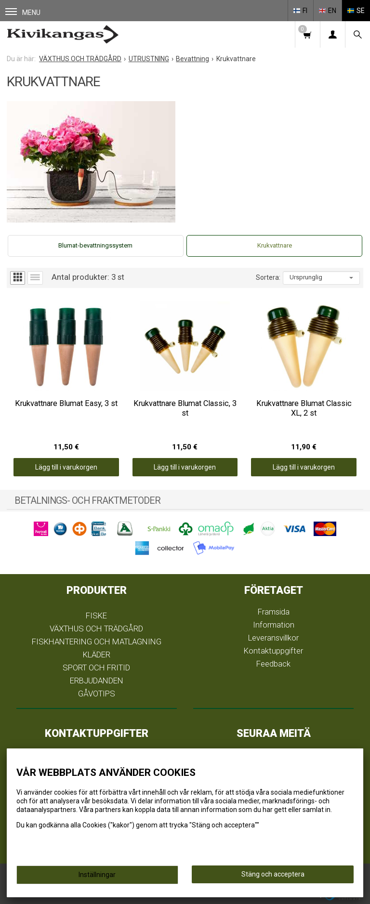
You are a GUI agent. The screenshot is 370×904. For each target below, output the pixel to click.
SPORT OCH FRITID (96, 667)
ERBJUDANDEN (96, 680)
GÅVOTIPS (96, 693)
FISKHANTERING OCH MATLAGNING (96, 641)
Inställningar (97, 874)
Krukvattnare (274, 245)
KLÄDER (96, 654)
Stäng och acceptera (272, 874)
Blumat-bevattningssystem (95, 245)
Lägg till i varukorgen (66, 467)
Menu (22, 12)
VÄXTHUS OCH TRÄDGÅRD (96, 628)
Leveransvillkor (273, 637)
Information (273, 624)
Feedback (273, 663)
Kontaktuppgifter (273, 650)
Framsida (274, 611)
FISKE (96, 615)
